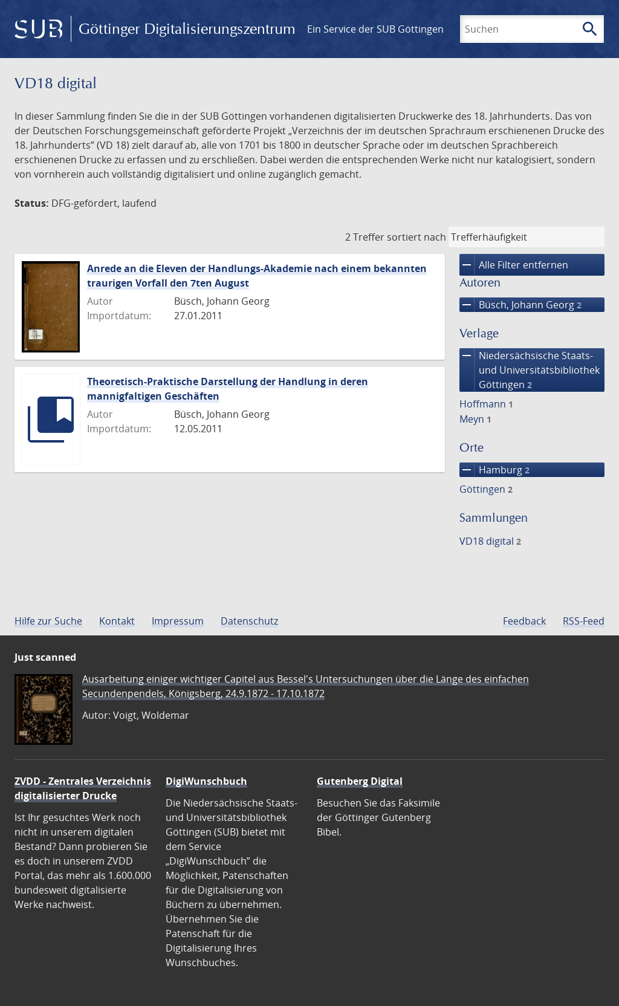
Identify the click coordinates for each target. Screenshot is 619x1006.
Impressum (178, 621)
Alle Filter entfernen (513, 265)
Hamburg (494, 469)
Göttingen (486, 489)
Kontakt (117, 621)
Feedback (524, 621)
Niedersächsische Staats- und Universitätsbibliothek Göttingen (529, 370)
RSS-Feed (583, 621)
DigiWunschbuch (206, 781)
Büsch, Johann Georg (520, 304)
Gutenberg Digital (360, 781)
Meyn (475, 419)
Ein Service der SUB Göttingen (375, 29)
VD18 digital (490, 541)
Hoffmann (486, 404)
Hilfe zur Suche (48, 621)
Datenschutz (249, 621)
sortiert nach (416, 237)
